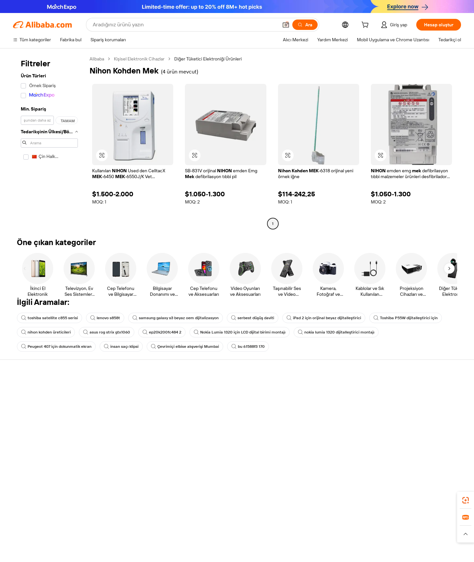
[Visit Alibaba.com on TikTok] (448, 452)
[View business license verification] (295, 552)
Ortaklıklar (310, 426)
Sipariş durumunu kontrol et (41, 414)
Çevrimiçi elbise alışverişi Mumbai (185, 346)
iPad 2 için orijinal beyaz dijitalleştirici (323, 317)
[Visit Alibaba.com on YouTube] (438, 452)
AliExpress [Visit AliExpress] (135, 532)
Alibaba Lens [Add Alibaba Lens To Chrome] (47, 503)
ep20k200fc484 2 (161, 332)
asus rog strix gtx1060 (106, 332)
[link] (465, 500)
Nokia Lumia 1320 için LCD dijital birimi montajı (240, 332)
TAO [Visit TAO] (296, 532)
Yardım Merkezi (28, 389)
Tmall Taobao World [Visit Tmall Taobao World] (196, 532)
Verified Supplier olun (321, 414)
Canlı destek (25, 401)
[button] (286, 25)
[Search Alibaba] (185, 24)
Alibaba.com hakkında (418, 389)
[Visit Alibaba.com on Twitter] (418, 452)
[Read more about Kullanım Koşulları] (323, 542)
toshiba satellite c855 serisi (49, 317)
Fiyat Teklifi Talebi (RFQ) (228, 396)
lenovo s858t (105, 317)
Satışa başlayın (315, 389)
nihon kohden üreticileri (46, 332)
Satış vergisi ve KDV (224, 421)
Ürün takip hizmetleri (129, 438)
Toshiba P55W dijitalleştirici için (405, 317)
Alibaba (97, 58)
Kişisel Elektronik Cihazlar (139, 58)
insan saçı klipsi (121, 346)
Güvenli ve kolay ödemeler (135, 389)
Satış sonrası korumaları (132, 426)
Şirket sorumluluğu (415, 401)
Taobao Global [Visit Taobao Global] (272, 532)
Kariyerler (405, 426)
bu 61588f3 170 (248, 346)
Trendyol (314, 532)
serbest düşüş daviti (252, 317)
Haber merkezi (410, 414)
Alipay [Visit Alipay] (227, 532)
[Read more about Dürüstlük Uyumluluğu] (368, 542)
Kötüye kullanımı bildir (34, 438)
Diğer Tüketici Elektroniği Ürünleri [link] (208, 58)
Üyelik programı (220, 409)
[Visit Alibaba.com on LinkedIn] (409, 452)
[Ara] (305, 25)
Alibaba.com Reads (224, 433)
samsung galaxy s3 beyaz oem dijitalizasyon (175, 317)
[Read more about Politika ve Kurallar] (101, 542)
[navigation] (49, 142)
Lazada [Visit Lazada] (246, 532)
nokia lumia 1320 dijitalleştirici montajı (336, 332)
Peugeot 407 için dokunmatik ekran (56, 346)
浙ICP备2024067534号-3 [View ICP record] (402, 552)
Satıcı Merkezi (314, 401)
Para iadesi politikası (129, 401)
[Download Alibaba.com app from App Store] (391, 503)
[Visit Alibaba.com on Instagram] (428, 452)
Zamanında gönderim (130, 414)
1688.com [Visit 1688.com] (161, 532)
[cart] (366, 25)
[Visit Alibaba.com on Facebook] (399, 452)
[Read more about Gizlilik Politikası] (285, 542)
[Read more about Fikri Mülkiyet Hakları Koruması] (235, 542)
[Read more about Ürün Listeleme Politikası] (174, 542)
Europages (340, 532)
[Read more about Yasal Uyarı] (134, 542)
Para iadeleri (25, 426)
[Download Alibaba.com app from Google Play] (439, 503)
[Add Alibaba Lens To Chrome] (100, 503)
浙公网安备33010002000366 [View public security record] (343, 552)
